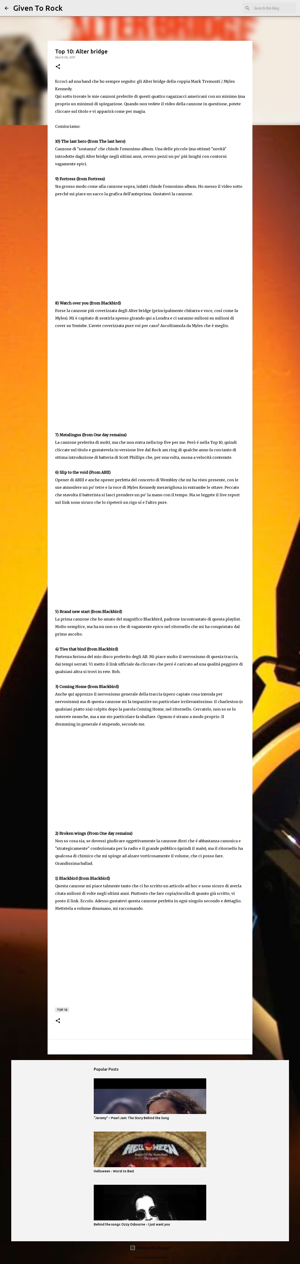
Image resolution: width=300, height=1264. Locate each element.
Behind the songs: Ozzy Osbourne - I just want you (132, 1224)
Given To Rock (38, 8)
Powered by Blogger (150, 1248)
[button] (58, 67)
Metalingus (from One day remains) (93, 435)
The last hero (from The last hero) (93, 141)
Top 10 (62, 1009)
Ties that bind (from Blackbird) (89, 649)
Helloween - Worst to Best (114, 1171)
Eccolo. (87, 901)
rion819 (161, 1257)
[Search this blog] (271, 8)
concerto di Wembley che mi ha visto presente (181, 480)
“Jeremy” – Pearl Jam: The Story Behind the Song (131, 1118)
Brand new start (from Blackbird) (91, 611)
